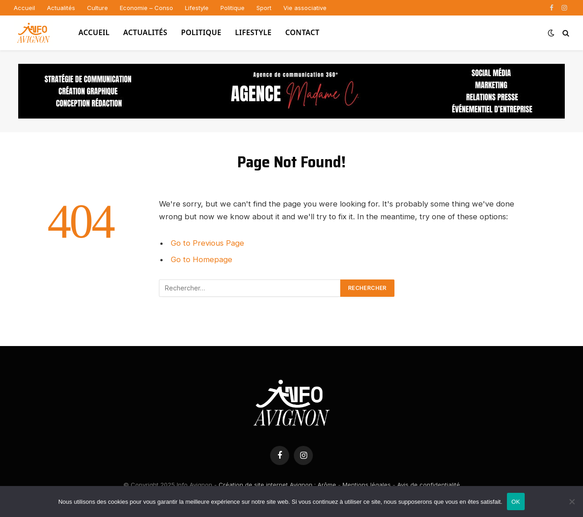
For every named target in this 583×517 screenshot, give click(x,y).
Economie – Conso (146, 7)
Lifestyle (197, 7)
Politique (232, 7)
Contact (302, 32)
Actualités (61, 7)
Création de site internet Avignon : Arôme (277, 484)
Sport (263, 7)
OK (515, 501)
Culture (97, 7)
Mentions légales (367, 484)
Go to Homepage (201, 259)
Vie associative (305, 7)
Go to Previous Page (207, 243)
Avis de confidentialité (428, 484)
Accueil (24, 7)
